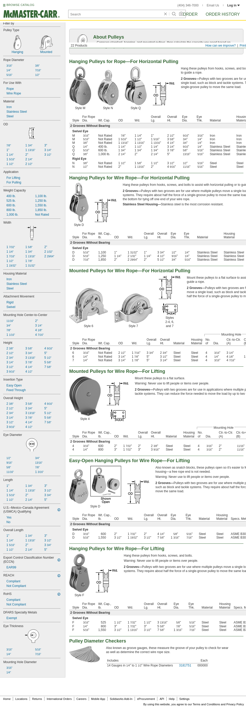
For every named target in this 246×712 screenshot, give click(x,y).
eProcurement (146, 698)
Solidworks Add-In (121, 698)
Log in (233, 5)
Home (7, 698)
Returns (37, 698)
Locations (21, 698)
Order (190, 14)
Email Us (213, 5)
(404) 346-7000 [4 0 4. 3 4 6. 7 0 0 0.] (188, 5)
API (162, 698)
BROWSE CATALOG (20, 4)
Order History (223, 14)
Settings (184, 698)
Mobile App (98, 698)
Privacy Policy (235, 704)
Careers (81, 698)
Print (243, 45)
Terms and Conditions (206, 704)
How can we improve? (220, 45)
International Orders (59, 698)
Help (172, 698)
